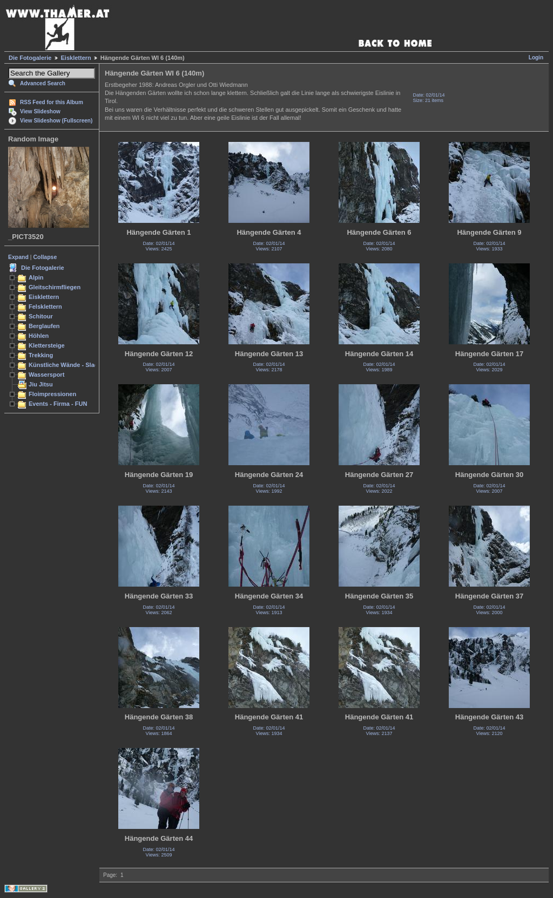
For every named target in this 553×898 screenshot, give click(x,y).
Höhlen (39, 335)
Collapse (45, 257)
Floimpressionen (52, 394)
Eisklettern (76, 58)
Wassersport (46, 374)
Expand (18, 257)
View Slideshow (40, 111)
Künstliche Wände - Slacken (68, 365)
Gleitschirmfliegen (54, 287)
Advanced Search (42, 83)
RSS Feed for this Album (51, 102)
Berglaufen (44, 326)
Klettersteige (47, 345)
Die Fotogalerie (30, 58)
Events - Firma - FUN (58, 403)
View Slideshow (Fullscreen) (56, 121)
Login (536, 57)
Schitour (41, 316)
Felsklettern (45, 306)
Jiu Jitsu (41, 384)
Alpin (36, 277)
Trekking (41, 355)
